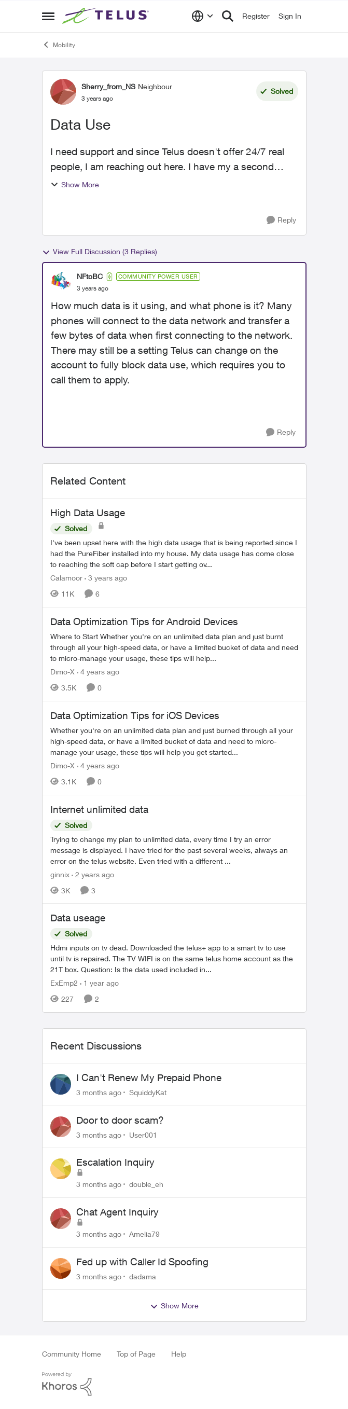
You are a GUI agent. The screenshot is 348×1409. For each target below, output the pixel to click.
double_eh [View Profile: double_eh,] (146, 1184)
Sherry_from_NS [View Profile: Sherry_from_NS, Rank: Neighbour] (108, 86)
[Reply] (281, 220)
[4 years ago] (98, 671)
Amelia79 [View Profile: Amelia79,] (144, 1234)
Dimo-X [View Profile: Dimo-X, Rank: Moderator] (62, 671)
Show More (74, 184)
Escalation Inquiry (115, 1162)
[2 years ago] (93, 873)
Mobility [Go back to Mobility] (58, 44)
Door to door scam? (120, 1120)
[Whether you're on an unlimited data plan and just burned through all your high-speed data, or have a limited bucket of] (174, 741)
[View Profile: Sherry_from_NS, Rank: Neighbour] (63, 92)
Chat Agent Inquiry (117, 1212)
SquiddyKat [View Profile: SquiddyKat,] (147, 1092)
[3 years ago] (106, 577)
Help (178, 1353)
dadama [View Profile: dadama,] (142, 1276)
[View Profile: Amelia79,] (60, 1218)
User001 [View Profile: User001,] (143, 1134)
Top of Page (136, 1353)
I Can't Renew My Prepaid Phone (148, 1077)
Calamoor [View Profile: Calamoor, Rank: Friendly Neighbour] (66, 577)
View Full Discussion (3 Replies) (99, 251)
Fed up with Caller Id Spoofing (142, 1261)
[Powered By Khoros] (174, 1384)
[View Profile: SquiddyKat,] (60, 1084)
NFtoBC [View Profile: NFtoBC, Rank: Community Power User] (90, 276)
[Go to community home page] (106, 16)
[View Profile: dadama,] (60, 1268)
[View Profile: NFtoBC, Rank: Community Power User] (61, 282)
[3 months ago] (98, 1092)
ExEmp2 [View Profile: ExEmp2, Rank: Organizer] (64, 982)
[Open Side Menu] (48, 16)
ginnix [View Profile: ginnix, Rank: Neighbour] (59, 873)
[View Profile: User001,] (60, 1126)
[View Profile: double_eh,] (60, 1168)
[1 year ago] (99, 982)
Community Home (71, 1353)
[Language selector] (202, 16)
